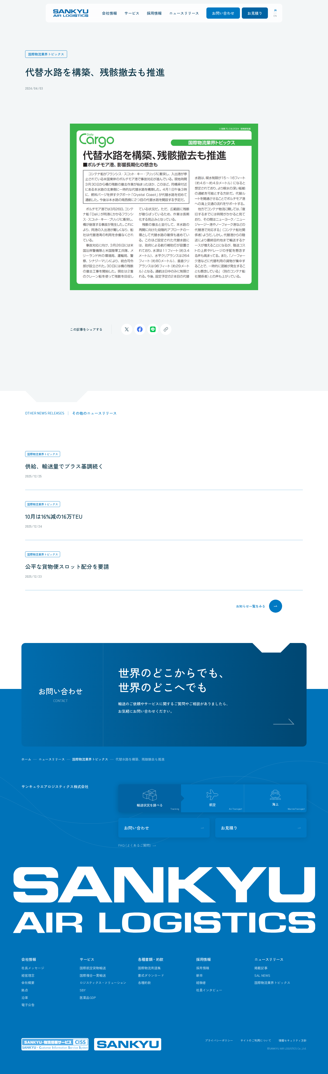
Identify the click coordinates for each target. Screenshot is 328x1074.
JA (275, 10)
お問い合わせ (223, 13)
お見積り (254, 13)
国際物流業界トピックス (42, 454)
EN (275, 15)
